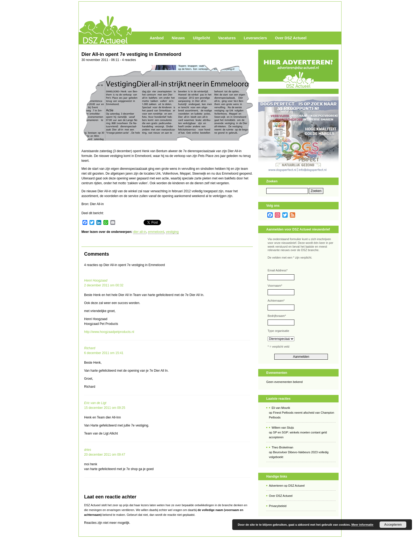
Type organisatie (278, 330)
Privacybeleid (277, 506)
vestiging (172, 232)
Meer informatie (362, 524)
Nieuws (178, 38)
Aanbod (157, 38)
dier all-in (139, 232)
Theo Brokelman (282, 447)
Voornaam (275, 285)
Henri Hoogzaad (95, 280)
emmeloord (156, 232)
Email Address (278, 270)
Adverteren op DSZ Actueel (287, 485)
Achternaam (276, 300)
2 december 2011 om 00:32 (103, 285)
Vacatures (227, 38)
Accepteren (393, 525)
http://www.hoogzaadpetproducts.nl (109, 332)
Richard (89, 348)
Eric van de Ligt (95, 403)
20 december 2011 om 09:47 (104, 454)
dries (87, 450)
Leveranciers (255, 38)
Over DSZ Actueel (290, 38)
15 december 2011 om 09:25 (104, 408)
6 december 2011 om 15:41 (103, 353)
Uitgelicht (201, 38)
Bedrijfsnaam (277, 315)
